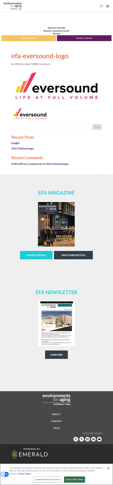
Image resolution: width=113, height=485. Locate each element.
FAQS (56, 428)
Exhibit (15, 143)
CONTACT (56, 421)
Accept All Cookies (74, 479)
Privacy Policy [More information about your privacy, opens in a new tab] (24, 473)
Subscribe (56, 354)
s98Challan (19, 64)
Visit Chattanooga (22, 148)
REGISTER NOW (29, 38)
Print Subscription (73, 255)
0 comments (44, 64)
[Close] (108, 468)
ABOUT (56, 414)
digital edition (36, 255)
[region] (56, 474)
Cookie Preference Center (47, 479)
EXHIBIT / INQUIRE (84, 38)
